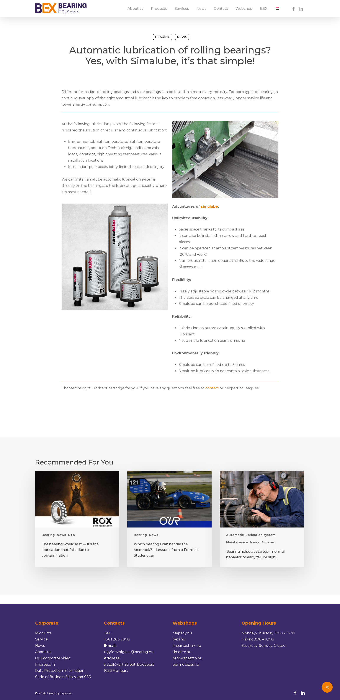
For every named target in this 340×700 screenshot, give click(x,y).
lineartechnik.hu (187, 646)
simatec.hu (182, 652)
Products (43, 633)
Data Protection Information (59, 670)
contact (212, 388)
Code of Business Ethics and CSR (63, 677)
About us (43, 652)
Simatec (268, 542)
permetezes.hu (186, 664)
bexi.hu (179, 639)
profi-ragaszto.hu (188, 658)
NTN (71, 535)
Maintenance (237, 542)
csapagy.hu (182, 633)
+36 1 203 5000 (117, 639)
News (182, 37)
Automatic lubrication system (250, 535)
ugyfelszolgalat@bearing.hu (129, 652)
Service (41, 639)
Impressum (45, 664)
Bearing (162, 37)
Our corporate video (52, 658)
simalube (209, 206)
